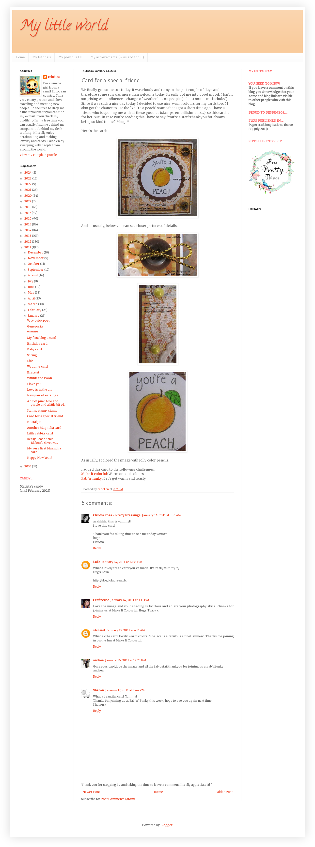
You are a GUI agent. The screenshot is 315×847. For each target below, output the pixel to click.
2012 (28, 241)
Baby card (34, 349)
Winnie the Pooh (39, 378)
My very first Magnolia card (44, 450)
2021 (28, 190)
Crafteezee (101, 600)
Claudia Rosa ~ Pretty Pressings (117, 515)
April (31, 298)
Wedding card (37, 366)
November (36, 258)
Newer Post (91, 792)
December (36, 252)
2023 (28, 178)
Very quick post (38, 320)
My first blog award (41, 338)
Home (20, 57)
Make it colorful (94, 474)
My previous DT (70, 57)
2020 (28, 195)
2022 (28, 184)
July (31, 281)
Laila (96, 562)
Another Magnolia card (44, 428)
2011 (28, 247)
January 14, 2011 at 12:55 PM (122, 562)
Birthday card (37, 343)
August (33, 275)
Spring (32, 355)
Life (30, 361)
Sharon (98, 690)
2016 (28, 218)
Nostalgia (34, 422)
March (33, 304)
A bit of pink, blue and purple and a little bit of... (46, 402)
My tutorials (41, 57)
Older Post (225, 792)
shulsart (99, 630)
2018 (28, 207)
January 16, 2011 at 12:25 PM (125, 660)
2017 (28, 213)
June (31, 287)
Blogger (166, 825)
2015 (28, 224)
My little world (64, 26)
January (34, 315)
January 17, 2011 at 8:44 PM (125, 690)
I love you (34, 384)
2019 (28, 201)
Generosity (35, 326)
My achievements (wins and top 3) (117, 57)
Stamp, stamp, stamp (42, 410)
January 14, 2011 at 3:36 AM (161, 515)
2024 (28, 172)
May (31, 292)
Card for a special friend (45, 416)
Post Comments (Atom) (118, 799)
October (34, 264)
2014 (28, 230)
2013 (28, 236)
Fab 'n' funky (91, 478)
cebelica (54, 77)
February (35, 310)
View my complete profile (38, 155)
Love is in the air (39, 389)
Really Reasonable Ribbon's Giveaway (42, 440)
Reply (97, 548)
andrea (98, 660)
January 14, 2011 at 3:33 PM (129, 600)
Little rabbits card (40, 433)
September (36, 269)
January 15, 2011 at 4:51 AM (126, 630)
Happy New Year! (39, 458)
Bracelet (33, 372)
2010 (28, 466)
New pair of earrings (42, 395)
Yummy (32, 332)
